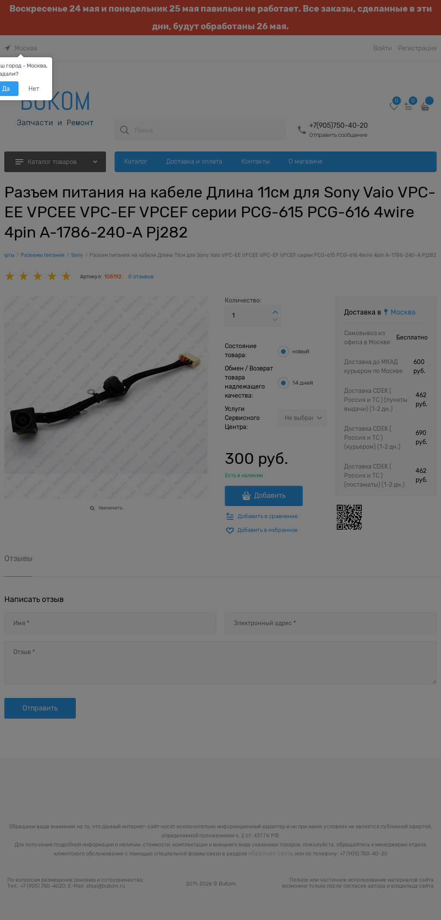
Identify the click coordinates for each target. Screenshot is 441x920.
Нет (33, 88)
